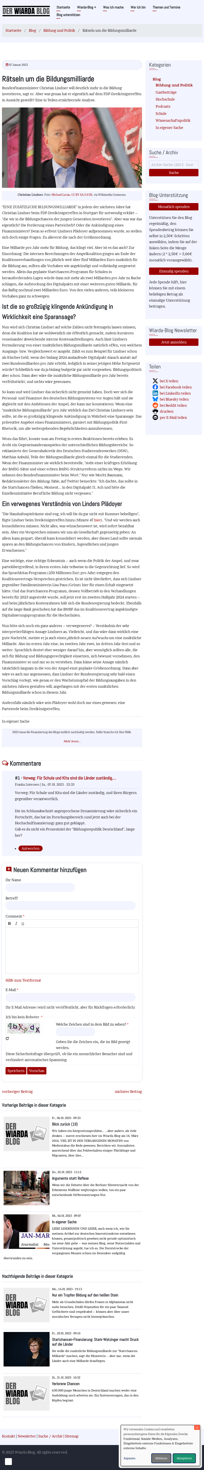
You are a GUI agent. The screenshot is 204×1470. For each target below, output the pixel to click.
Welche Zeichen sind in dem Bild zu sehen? (91, 1024)
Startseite (63, 7)
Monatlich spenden (174, 207)
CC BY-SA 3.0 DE (81, 195)
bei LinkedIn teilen (175, 393)
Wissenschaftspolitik (173, 120)
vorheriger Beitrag (17, 1091)
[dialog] (160, 1445)
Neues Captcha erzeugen (7, 1038)
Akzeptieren (184, 1458)
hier (97, 520)
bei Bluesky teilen (174, 399)
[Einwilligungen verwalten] (8, 1461)
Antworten (30, 848)
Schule (161, 113)
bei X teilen (169, 381)
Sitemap (72, 1436)
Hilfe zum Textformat (23, 980)
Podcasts (163, 106)
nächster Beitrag (128, 1091)
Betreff (12, 898)
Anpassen (129, 1458)
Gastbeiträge (166, 92)
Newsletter (27, 1436)
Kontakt (8, 1436)
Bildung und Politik (59, 30)
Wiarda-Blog (86, 7)
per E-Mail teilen (173, 417)
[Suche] (173, 164)
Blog (32, 30)
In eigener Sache (169, 128)
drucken (166, 411)
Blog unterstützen (68, 14)
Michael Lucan (61, 195)
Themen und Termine (166, 7)
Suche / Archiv (50, 1436)
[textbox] (72, 950)
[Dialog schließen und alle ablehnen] (197, 1427)
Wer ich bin (138, 7)
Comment (14, 916)
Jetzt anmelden (174, 342)
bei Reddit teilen (173, 405)
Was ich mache (113, 7)
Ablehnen (161, 1458)
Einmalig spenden (174, 271)
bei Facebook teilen (176, 387)
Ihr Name (13, 880)
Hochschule (165, 99)
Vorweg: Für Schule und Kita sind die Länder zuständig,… (69, 778)
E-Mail (11, 990)
